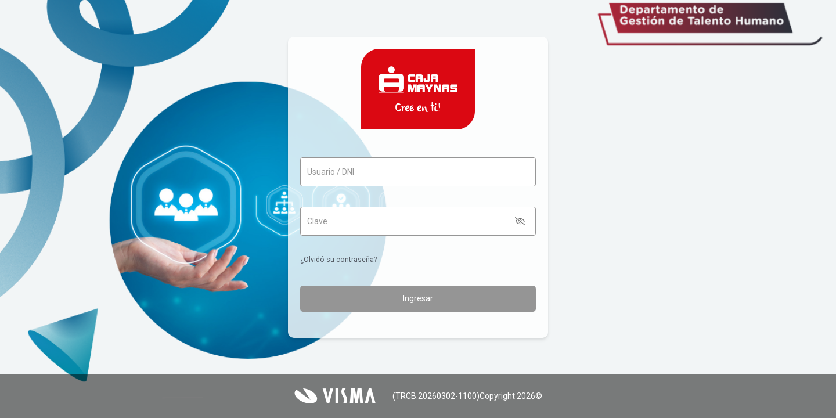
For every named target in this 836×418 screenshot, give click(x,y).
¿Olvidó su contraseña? (338, 259)
